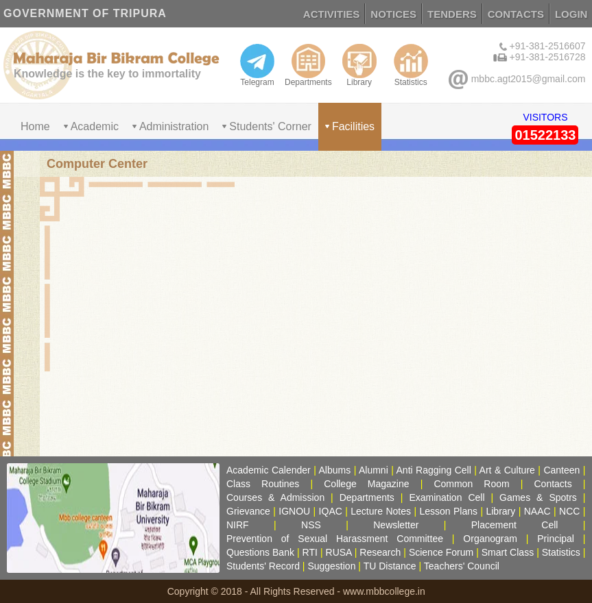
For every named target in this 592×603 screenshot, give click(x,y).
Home (35, 126)
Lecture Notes (381, 511)
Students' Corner (270, 126)
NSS (311, 524)
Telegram (257, 65)
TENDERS (452, 14)
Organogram (490, 538)
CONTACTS (516, 14)
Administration (174, 126)
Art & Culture (507, 470)
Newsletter (395, 524)
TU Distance (390, 566)
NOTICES (393, 14)
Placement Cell (514, 524)
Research (380, 552)
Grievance (248, 511)
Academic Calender (268, 470)
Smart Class (508, 552)
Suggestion (331, 566)
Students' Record (263, 566)
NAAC (537, 511)
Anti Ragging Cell (433, 470)
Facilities (353, 126)
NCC (569, 511)
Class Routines (262, 483)
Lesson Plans (448, 511)
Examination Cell (446, 497)
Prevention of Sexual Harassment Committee (334, 538)
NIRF (237, 524)
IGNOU (294, 511)
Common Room (471, 483)
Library (359, 65)
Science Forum (441, 552)
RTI (310, 552)
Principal (555, 538)
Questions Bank (260, 552)
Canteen (561, 470)
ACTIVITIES (331, 14)
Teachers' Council (461, 566)
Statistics (411, 65)
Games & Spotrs (538, 497)
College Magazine (366, 483)
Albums (335, 470)
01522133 (545, 135)
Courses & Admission (275, 497)
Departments (308, 65)
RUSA (339, 552)
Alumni (373, 470)
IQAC (330, 511)
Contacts (553, 483)
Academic (95, 126)
